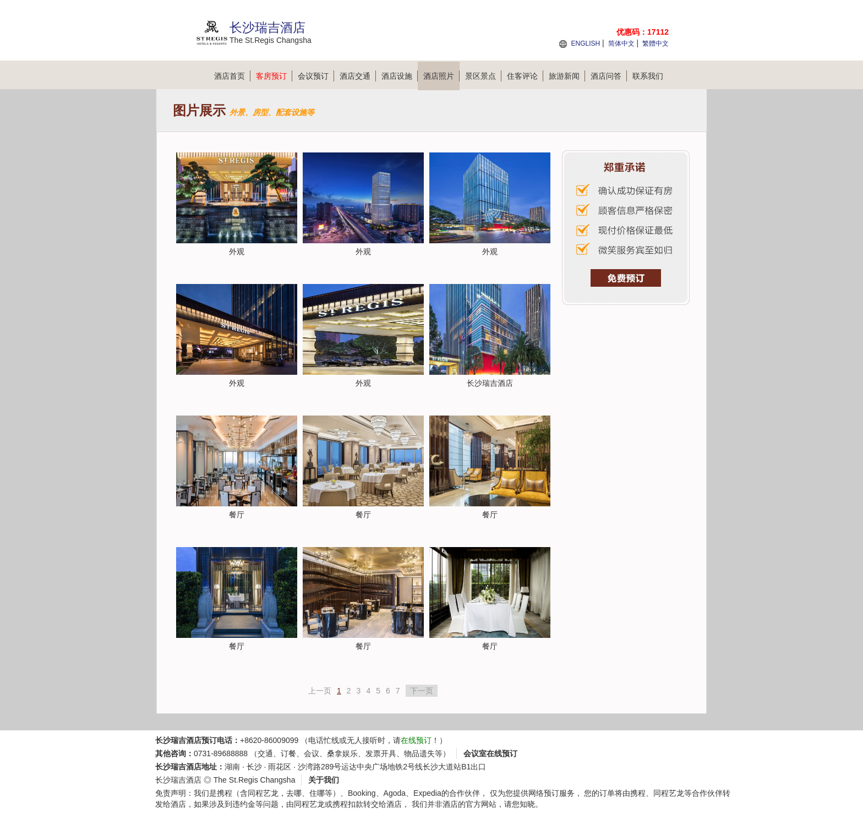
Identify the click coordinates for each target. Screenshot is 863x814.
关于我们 (323, 779)
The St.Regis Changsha (255, 779)
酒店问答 (609, 75)
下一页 (421, 690)
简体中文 (621, 43)
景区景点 (483, 75)
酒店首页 (232, 75)
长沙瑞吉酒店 (178, 779)
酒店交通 (358, 75)
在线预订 (416, 740)
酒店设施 (399, 75)
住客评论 (525, 75)
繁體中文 (655, 43)
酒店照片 (441, 75)
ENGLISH (585, 43)
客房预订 (274, 75)
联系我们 (647, 76)
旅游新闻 (567, 75)
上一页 (319, 690)
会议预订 (316, 75)
